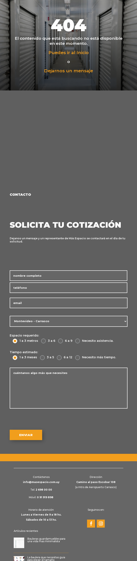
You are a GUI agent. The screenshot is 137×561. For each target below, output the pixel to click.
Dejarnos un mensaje (68, 70)
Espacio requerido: (24, 335)
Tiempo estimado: (24, 352)
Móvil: (41, 497)
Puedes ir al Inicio (68, 52)
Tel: (41, 489)
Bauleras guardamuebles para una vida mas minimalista (46, 540)
